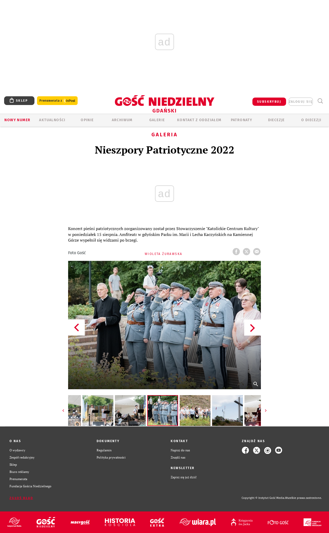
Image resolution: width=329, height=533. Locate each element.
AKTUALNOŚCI (52, 120)
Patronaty (241, 120)
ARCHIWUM (122, 120)
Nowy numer (17, 120)
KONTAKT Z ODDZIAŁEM (199, 120)
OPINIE (87, 120)
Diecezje (276, 120)
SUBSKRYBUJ (269, 101)
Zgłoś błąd (21, 498)
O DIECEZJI (311, 120)
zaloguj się (301, 101)
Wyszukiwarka (320, 101)
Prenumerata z (57, 101)
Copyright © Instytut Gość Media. (263, 498)
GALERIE (157, 120)
